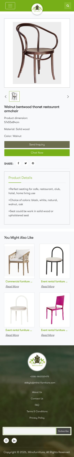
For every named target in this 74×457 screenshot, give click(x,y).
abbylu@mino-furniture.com (39, 382)
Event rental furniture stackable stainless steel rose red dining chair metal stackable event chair (55, 330)
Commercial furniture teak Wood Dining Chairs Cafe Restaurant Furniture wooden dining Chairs (19, 281)
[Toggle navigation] (10, 5)
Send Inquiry (37, 144)
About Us (37, 392)
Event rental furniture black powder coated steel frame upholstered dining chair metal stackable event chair (55, 281)
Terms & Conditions (37, 411)
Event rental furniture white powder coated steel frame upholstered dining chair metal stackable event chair (19, 330)
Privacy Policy (37, 417)
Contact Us (37, 398)
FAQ (37, 405)
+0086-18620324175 (39, 376)
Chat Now (37, 152)
